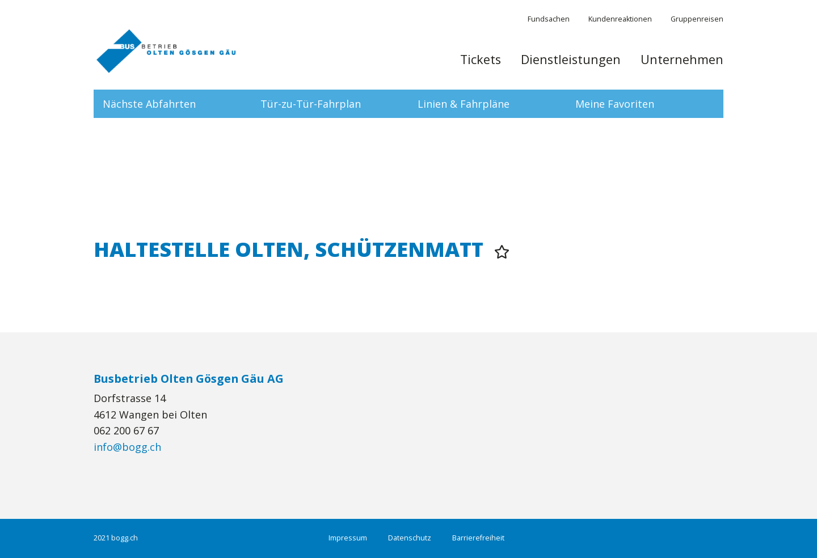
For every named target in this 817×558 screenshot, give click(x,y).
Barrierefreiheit (478, 538)
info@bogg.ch (127, 447)
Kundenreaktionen (620, 19)
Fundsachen (549, 19)
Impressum (348, 538)
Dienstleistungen (571, 59)
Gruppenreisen (697, 19)
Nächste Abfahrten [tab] (149, 104)
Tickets (480, 59)
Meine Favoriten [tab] (614, 104)
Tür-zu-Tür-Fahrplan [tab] (310, 104)
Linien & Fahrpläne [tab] (463, 104)
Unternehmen (682, 59)
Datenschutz (409, 538)
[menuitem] (480, 65)
